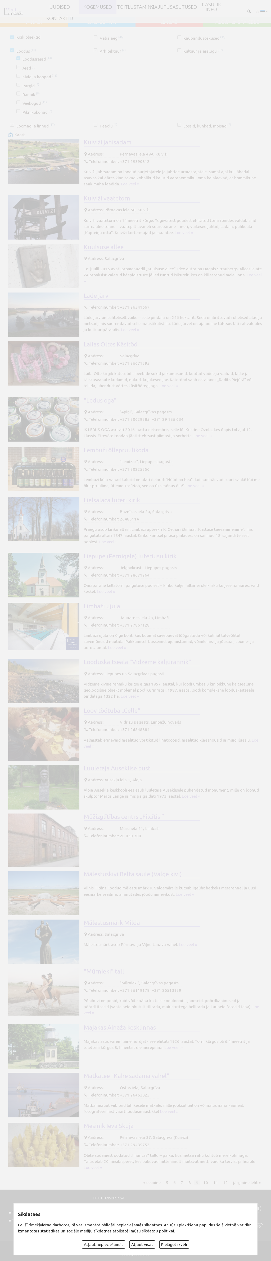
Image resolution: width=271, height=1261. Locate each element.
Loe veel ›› (130, 184)
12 (225, 1182)
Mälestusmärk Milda (112, 922)
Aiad (28, 68)
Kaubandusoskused (204, 38)
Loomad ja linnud (35, 126)
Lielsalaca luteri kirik (112, 499)
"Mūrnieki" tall (104, 971)
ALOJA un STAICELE (237, 22)
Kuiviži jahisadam (108, 142)
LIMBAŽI (169, 22)
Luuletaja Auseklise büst (117, 768)
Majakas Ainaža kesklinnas (120, 1027)
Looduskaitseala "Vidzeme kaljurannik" (137, 661)
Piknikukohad (37, 112)
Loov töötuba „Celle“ (112, 710)
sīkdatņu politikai (158, 1231)
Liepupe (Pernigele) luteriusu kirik (130, 555)
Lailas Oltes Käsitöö (110, 344)
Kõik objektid (28, 37)
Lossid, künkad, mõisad (207, 126)
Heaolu (108, 126)
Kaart (20, 135)
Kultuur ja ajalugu (203, 51)
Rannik (31, 94)
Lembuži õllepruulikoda (116, 449)
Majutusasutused (173, 6)
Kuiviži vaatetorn (107, 198)
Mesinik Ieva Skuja (109, 1125)
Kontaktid (59, 18)
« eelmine (152, 1182)
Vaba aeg (112, 38)
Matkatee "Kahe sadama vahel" (126, 1075)
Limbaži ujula (102, 605)
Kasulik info (211, 7)
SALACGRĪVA (101, 22)
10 (205, 1182)
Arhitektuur (113, 51)
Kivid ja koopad (39, 77)
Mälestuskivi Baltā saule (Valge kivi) (133, 873)
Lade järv (96, 295)
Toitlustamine (135, 6)
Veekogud (34, 103)
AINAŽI (34, 22)
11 (215, 1182)
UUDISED (59, 6)
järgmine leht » (247, 1182)
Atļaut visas (142, 1244)
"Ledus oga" (100, 400)
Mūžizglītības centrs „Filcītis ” (124, 816)
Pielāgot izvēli (174, 1244)
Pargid (30, 86)
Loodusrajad (37, 59)
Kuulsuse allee (104, 246)
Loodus (26, 51)
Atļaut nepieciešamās (103, 1244)
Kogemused (97, 6)
